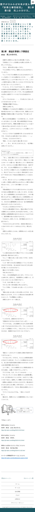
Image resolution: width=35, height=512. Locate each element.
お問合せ (17, 503)
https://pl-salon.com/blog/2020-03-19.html (12, 440)
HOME (3, 16)
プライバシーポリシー (17, 507)
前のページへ (6, 478)
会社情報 (17, 495)
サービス (17, 492)
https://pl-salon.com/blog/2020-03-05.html (12, 430)
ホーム (17, 488)
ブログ (13, 21)
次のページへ (28, 478)
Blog (9, 16)
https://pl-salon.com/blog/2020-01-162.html (13, 450)
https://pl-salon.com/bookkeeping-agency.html (14, 458)
